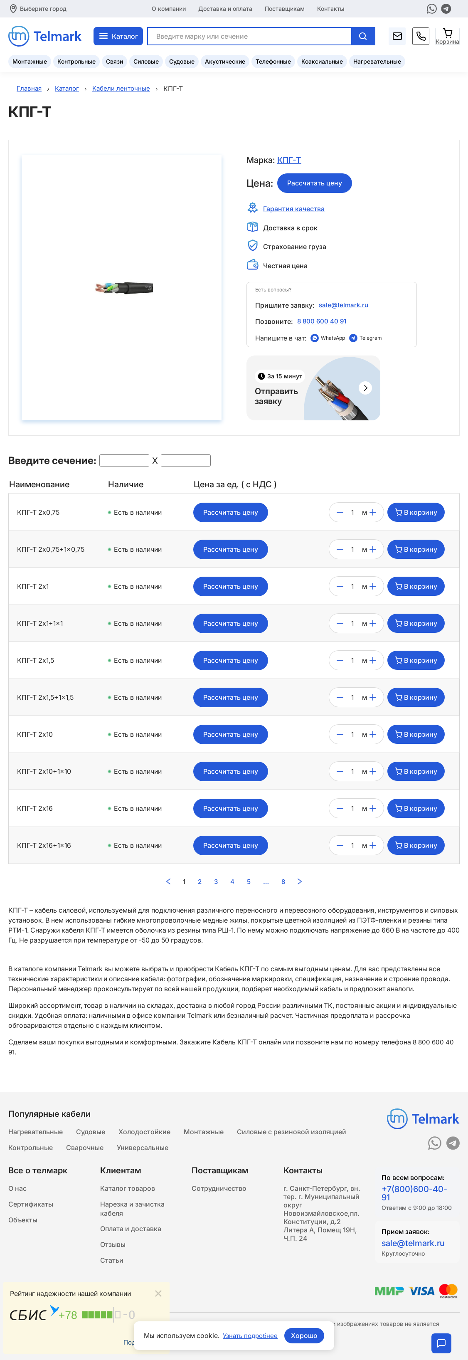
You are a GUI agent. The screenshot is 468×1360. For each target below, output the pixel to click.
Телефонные (273, 60)
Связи (114, 60)
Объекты (22, 1223)
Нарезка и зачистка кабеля (132, 1211)
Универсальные (142, 1148)
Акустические (225, 60)
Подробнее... (142, 1342)
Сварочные (84, 1148)
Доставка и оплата (225, 8)
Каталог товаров (127, 1189)
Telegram (371, 339)
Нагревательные (377, 60)
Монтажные (29, 60)
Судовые (182, 60)
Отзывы (113, 1249)
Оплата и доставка (130, 1233)
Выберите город (43, 8)
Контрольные (76, 60)
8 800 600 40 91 (322, 322)
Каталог (118, 35)
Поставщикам (285, 8)
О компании (169, 8)
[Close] (158, 1292)
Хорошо (306, 1335)
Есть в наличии (138, 514)
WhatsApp (333, 339)
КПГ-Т (289, 160)
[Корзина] (448, 35)
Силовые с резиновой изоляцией (291, 1131)
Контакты (331, 8)
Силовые (146, 60)
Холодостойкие (144, 1131)
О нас (17, 1189)
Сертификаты (30, 1206)
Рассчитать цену (314, 183)
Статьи (111, 1266)
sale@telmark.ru (344, 305)
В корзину (416, 514)
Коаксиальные (322, 60)
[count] (352, 514)
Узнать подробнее (250, 1335)
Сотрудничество (219, 1189)
